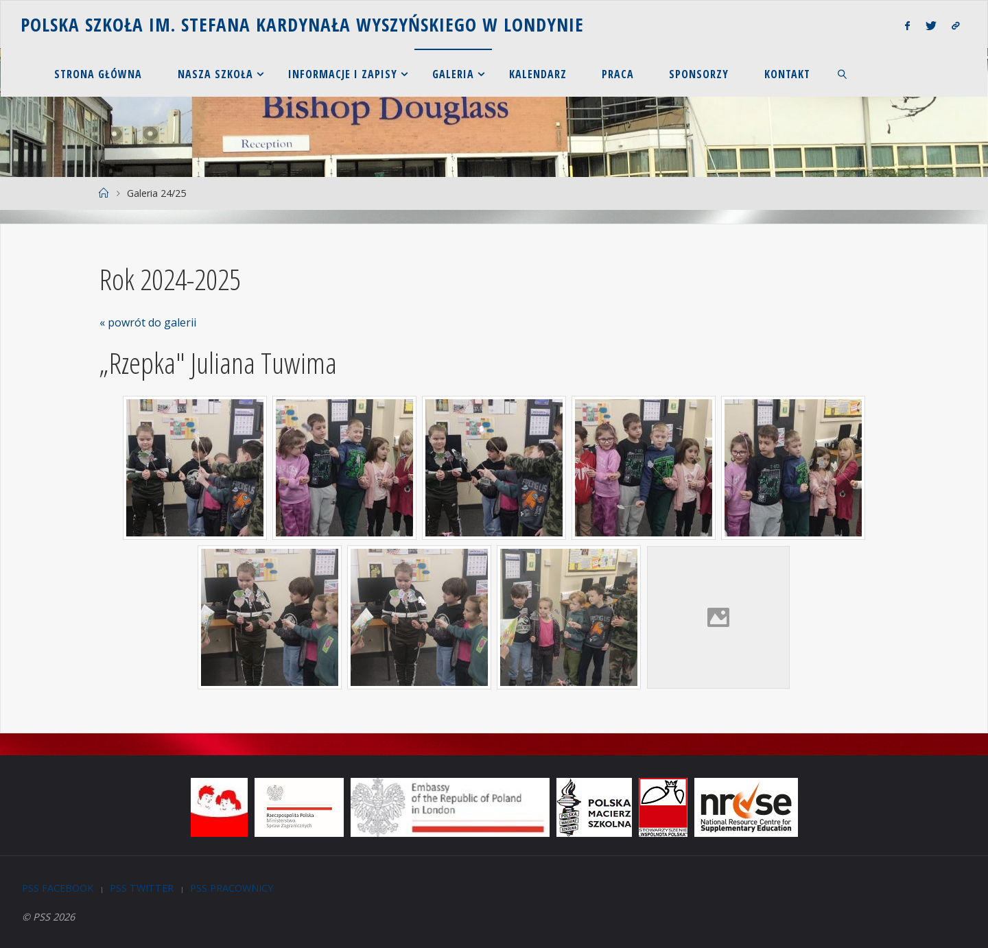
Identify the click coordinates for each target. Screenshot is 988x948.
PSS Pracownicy (231, 887)
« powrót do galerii (147, 322)
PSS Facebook (57, 887)
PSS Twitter (142, 887)
